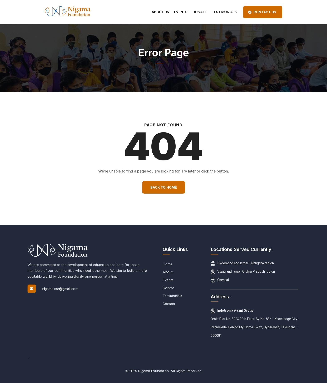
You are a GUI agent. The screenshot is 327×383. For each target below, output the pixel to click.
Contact (169, 304)
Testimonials (224, 12)
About (167, 272)
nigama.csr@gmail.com (60, 289)
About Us (160, 12)
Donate (199, 12)
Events (180, 12)
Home (167, 264)
